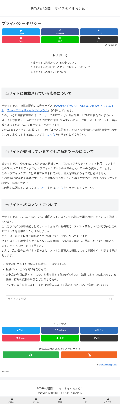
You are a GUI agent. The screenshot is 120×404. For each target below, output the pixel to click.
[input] (60, 300)
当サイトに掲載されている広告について (54, 62)
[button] (111, 300)
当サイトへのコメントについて (50, 72)
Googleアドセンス (66, 106)
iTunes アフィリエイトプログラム (27, 111)
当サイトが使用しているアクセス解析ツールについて (62, 67)
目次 (55, 55)
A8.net (84, 106)
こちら (51, 135)
